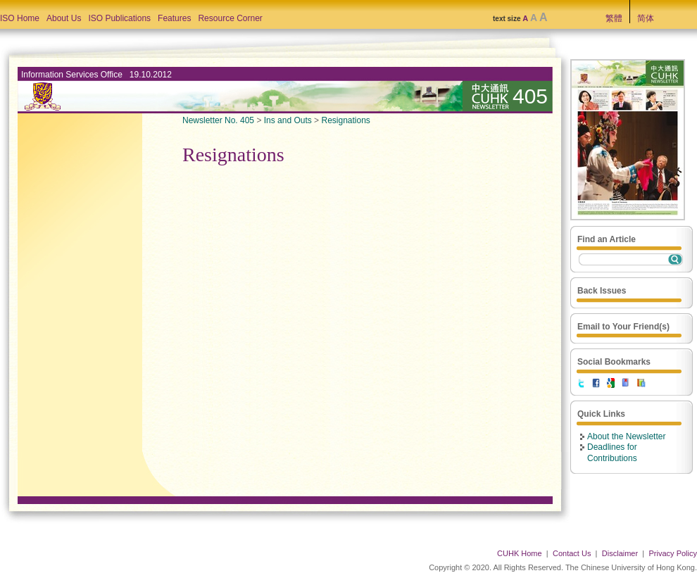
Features (174, 18)
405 (530, 96)
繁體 (613, 18)
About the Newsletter (626, 436)
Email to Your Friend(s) (623, 327)
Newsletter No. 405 (218, 120)
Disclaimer (620, 553)
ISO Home (19, 18)
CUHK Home (519, 553)
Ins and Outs (288, 120)
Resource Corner (230, 18)
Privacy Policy (673, 553)
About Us (63, 18)
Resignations (345, 120)
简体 (645, 18)
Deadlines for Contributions (612, 452)
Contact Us (572, 553)
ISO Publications (119, 18)
